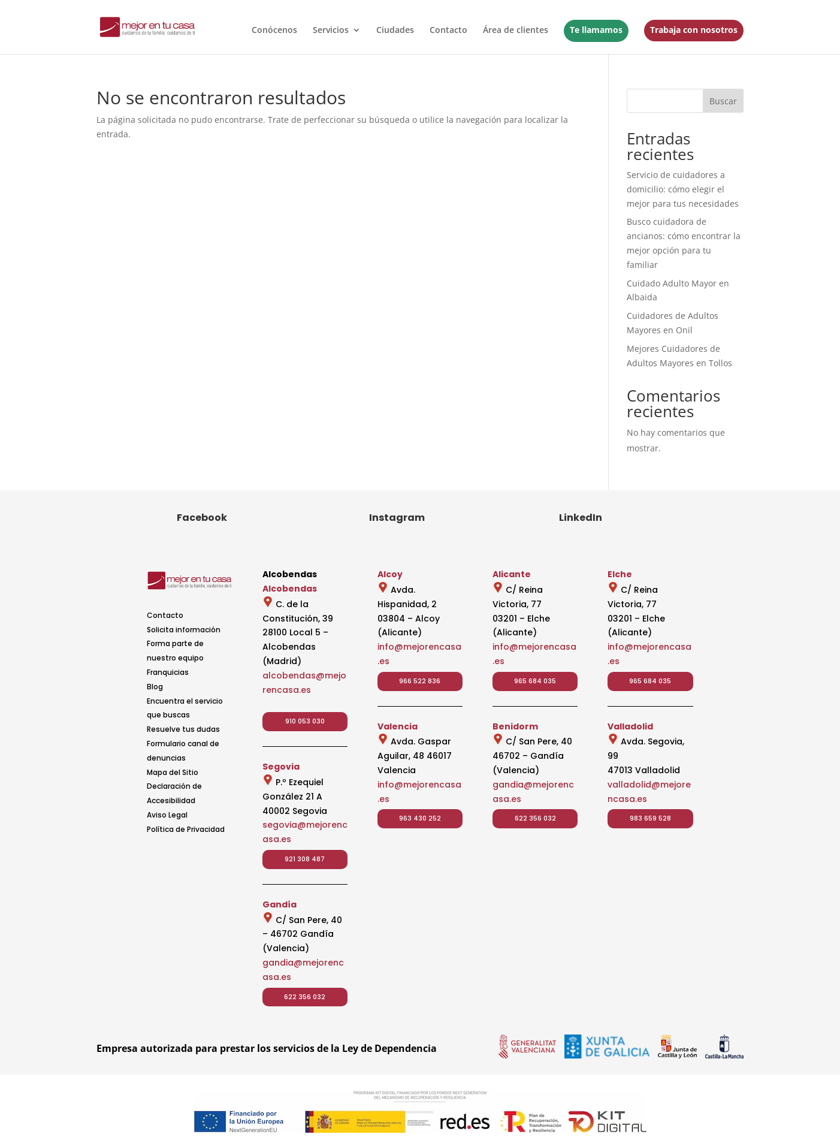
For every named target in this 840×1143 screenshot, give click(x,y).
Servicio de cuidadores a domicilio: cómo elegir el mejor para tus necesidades (683, 189)
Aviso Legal (167, 815)
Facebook (202, 517)
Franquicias (168, 672)
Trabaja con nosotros (694, 29)
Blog (155, 686)
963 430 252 (420, 818)
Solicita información (183, 630)
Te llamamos (596, 29)
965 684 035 (535, 681)
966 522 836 (419, 681)
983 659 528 (650, 818)
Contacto (448, 30)
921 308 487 (305, 859)
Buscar (723, 101)
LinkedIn (580, 517)
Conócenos (274, 30)
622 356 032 (304, 997)
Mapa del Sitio (172, 772)
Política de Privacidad (186, 829)
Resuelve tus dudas (183, 729)
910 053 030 (305, 721)
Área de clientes (515, 30)
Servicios (331, 30)
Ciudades (395, 30)
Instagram (397, 517)
